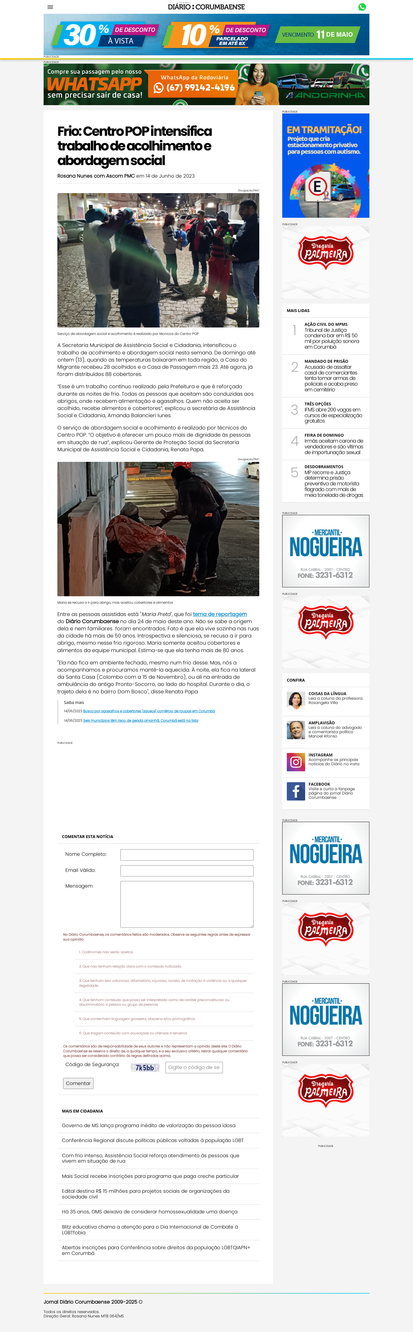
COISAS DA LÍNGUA (327, 693)
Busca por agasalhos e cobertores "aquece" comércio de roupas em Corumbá (149, 711)
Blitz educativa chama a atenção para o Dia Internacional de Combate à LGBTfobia (150, 1229)
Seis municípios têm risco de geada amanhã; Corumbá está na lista (140, 720)
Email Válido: (80, 870)
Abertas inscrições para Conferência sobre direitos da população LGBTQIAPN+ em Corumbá (156, 1250)
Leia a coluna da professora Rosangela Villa (336, 700)
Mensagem (79, 885)
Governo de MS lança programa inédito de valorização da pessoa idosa (148, 1125)
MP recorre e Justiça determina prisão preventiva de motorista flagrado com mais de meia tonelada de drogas (334, 484)
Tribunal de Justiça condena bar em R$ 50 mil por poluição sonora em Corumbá (332, 338)
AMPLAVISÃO (322, 722)
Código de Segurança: (92, 1064)
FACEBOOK (319, 784)
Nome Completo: (85, 854)
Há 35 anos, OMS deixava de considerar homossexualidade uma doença (149, 1211)
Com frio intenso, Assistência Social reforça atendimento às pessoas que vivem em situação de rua (150, 1158)
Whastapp (362, 7)
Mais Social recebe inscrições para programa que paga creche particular (150, 1176)
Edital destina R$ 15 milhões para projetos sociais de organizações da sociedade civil (145, 1194)
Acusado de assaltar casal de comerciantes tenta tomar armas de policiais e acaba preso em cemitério (331, 378)
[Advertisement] (158, 784)
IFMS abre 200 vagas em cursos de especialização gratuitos (333, 415)
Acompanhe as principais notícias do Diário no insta (334, 762)
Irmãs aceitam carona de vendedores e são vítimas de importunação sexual (334, 446)
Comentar (78, 1083)
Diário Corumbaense (206, 7)
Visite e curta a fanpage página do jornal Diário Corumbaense (332, 793)
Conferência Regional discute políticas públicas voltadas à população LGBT (153, 1140)
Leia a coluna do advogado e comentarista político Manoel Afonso (335, 732)
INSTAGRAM (321, 755)
